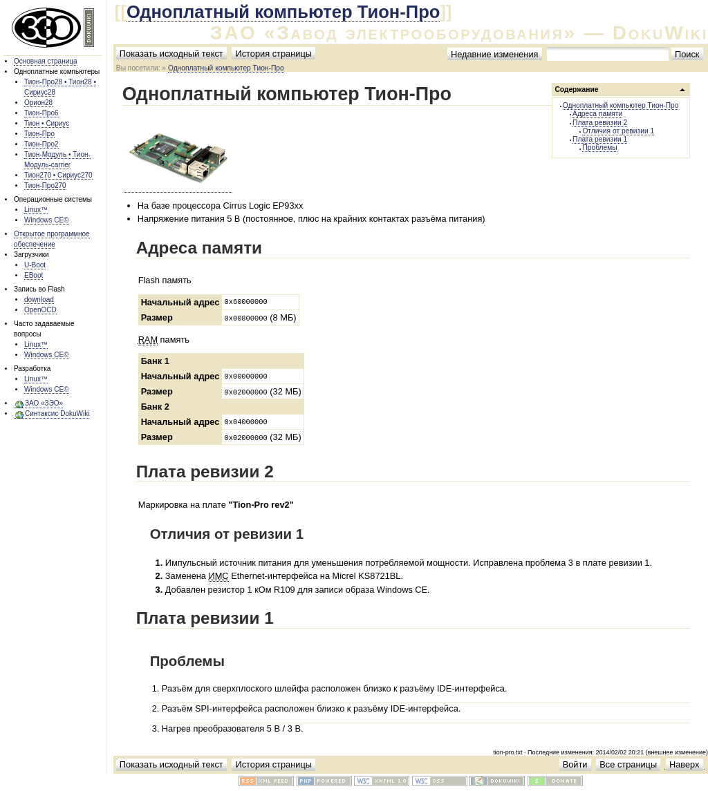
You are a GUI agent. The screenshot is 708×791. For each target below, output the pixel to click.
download (39, 299)
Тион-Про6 (41, 113)
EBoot (33, 275)
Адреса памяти (597, 113)
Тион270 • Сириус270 (58, 175)
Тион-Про (39, 133)
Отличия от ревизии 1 (618, 131)
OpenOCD (40, 310)
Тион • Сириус (46, 123)
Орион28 (38, 102)
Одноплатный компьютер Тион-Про (283, 11)
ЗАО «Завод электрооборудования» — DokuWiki (459, 33)
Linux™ (36, 209)
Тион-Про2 (41, 144)
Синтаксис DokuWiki (57, 413)
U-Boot (35, 265)
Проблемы (599, 147)
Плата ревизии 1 (599, 139)
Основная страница (45, 61)
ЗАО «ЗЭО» (44, 403)
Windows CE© (46, 220)
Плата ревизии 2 (599, 122)
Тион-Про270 (45, 185)
